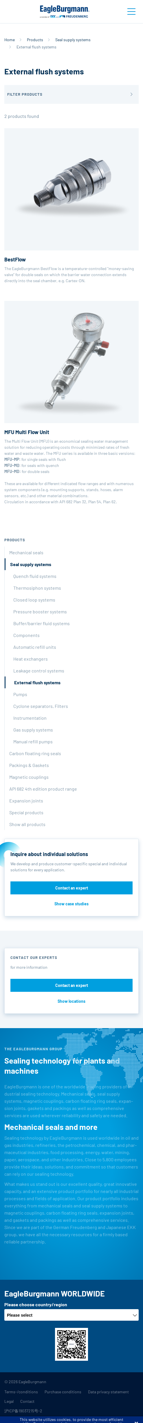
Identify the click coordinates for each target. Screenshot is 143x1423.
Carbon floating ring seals (35, 753)
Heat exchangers (30, 658)
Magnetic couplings (29, 777)
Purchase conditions (63, 1391)
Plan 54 (94, 501)
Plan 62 (109, 501)
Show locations (71, 1001)
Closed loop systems (34, 599)
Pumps (20, 694)
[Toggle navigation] (131, 11)
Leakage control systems (38, 670)
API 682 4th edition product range (43, 788)
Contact (27, 1401)
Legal (9, 1401)
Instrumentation (30, 718)
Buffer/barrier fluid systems (41, 623)
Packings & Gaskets (29, 765)
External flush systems (37, 682)
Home (9, 39)
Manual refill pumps (33, 741)
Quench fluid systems (34, 576)
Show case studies (71, 903)
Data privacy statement (108, 1391)
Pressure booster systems (40, 611)
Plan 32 (80, 501)
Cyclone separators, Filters (40, 706)
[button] (71, 94)
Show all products (27, 824)
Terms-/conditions (21, 1391)
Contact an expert (71, 887)
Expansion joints (26, 800)
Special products (26, 812)
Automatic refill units (34, 647)
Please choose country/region (35, 1304)
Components (26, 635)
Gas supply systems (33, 729)
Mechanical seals (26, 552)
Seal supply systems (73, 39)
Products (35, 39)
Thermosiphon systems (37, 588)
